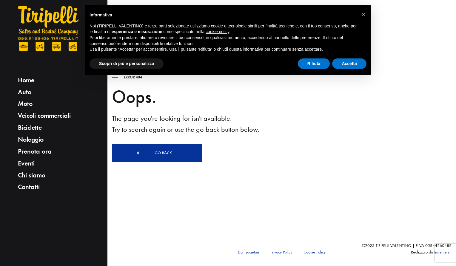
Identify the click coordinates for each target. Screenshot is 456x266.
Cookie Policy (315, 252)
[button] (363, 14)
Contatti (29, 187)
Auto (24, 92)
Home (26, 80)
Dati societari (248, 252)
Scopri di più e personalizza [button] (126, 63)
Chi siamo (31, 175)
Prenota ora (35, 151)
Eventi (26, 163)
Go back (154, 153)
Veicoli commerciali (44, 116)
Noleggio (31, 139)
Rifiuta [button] (314, 63)
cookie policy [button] (217, 31)
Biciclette (30, 127)
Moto (25, 104)
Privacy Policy (281, 252)
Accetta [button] (349, 63)
